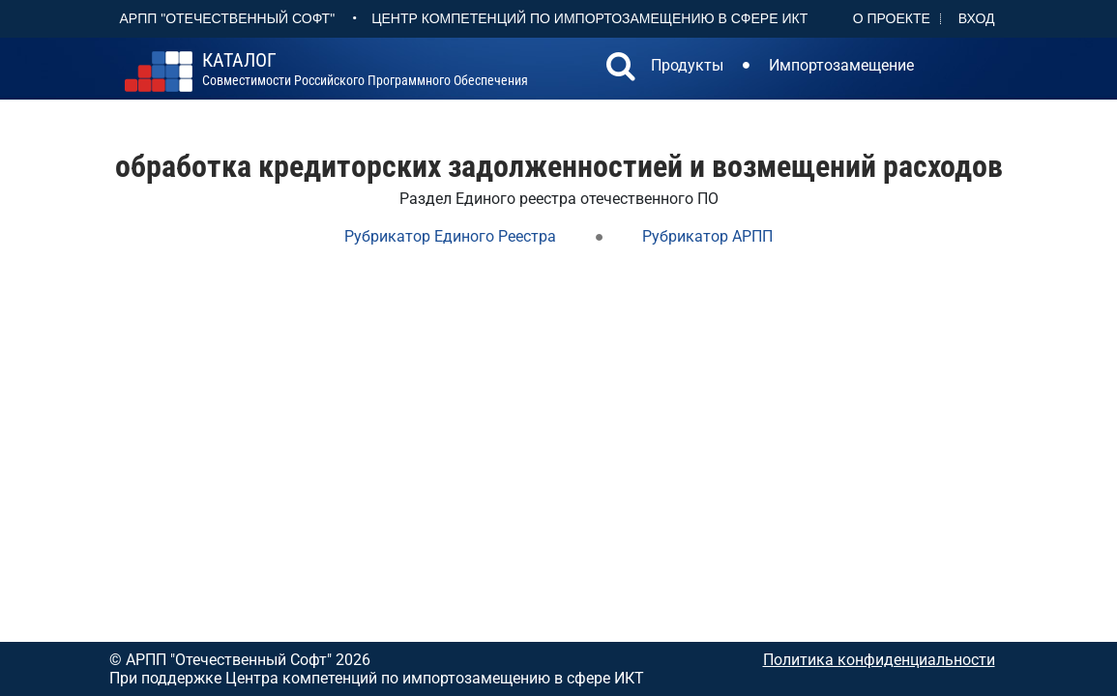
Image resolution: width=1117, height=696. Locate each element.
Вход (976, 18)
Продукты (687, 65)
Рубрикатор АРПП (707, 236)
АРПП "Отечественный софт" (228, 18)
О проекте (891, 18)
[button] (621, 68)
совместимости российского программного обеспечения (365, 69)
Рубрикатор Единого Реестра (450, 236)
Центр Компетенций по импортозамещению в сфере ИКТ (589, 18)
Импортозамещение (841, 65)
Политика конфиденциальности (879, 660)
